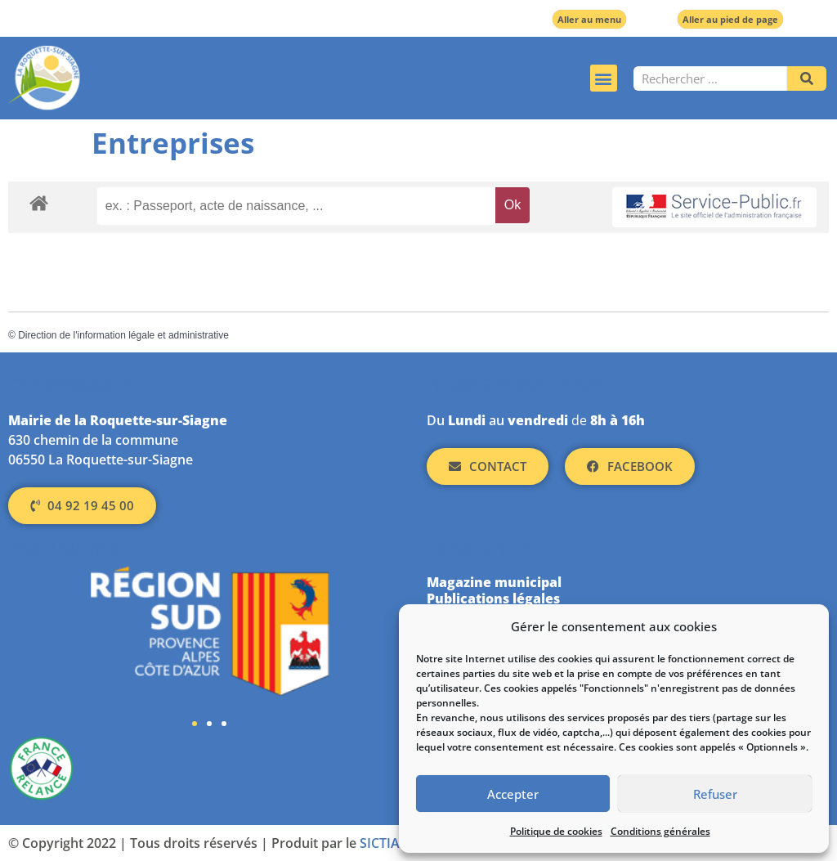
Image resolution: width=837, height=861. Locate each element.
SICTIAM (386, 843)
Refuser (715, 794)
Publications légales (493, 598)
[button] (603, 78)
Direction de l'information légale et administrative (123, 335)
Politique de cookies (556, 831)
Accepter (513, 794)
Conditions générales (660, 831)
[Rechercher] (806, 78)
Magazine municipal (494, 582)
